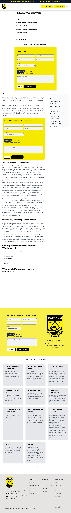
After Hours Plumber (56, 106)
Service (18, 63)
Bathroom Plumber (55, 111)
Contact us (58, 485)
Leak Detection (54, 116)
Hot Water (6, 263)
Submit (20, 86)
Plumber (52, 99)
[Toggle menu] (67, 7)
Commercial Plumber (56, 123)
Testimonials (58, 488)
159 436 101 (12, 498)
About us (57, 482)
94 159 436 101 (13, 496)
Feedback (58, 493)
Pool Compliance (7, 258)
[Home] (4, 6)
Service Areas (53, 126)
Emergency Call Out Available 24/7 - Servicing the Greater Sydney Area (35, 1)
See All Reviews (35, 467)
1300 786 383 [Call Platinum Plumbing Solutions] (47, 6)
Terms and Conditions (58, 497)
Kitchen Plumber (55, 108)
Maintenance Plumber (56, 121)
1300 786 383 (14, 493)
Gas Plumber (6, 261)
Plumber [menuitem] (31, 482)
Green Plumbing (55, 118)
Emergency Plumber (56, 101)
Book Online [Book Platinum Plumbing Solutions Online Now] (59, 6)
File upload (19, 68)
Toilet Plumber (54, 113)
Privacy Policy (59, 500)
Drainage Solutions (8, 256)
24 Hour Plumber (55, 104)
